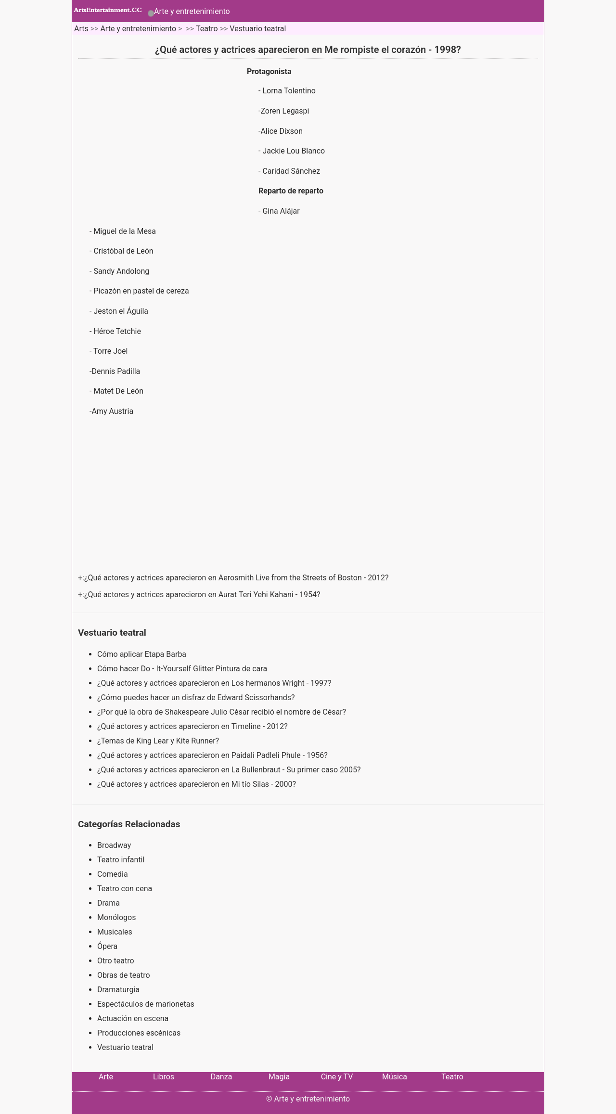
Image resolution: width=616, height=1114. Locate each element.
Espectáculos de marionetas (145, 1004)
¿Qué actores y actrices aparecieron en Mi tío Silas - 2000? (197, 784)
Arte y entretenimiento (192, 11)
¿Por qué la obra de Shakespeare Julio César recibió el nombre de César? (222, 712)
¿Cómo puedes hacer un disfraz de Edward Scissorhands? (197, 697)
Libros (163, 1076)
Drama (108, 903)
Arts (81, 28)
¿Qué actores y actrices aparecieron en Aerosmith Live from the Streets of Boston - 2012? (237, 577)
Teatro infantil (120, 859)
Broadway (114, 845)
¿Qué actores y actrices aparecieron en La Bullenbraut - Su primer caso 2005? (230, 769)
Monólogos (116, 917)
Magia (279, 1076)
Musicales (114, 931)
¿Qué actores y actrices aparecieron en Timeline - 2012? (193, 726)
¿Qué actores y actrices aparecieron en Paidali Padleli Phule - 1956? (213, 755)
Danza (221, 1076)
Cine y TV (337, 1076)
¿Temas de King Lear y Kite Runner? (159, 740)
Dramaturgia (118, 989)
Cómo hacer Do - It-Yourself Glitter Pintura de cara (183, 668)
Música (394, 1076)
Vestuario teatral (258, 28)
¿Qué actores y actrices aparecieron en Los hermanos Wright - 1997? (215, 683)
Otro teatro (115, 960)
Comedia (112, 874)
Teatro (207, 28)
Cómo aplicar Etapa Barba (142, 654)
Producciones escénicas (138, 1032)
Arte (106, 1076)
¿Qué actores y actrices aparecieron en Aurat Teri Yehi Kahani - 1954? (203, 594)
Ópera (107, 946)
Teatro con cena (124, 888)
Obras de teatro (123, 975)
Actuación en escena (132, 1018)
